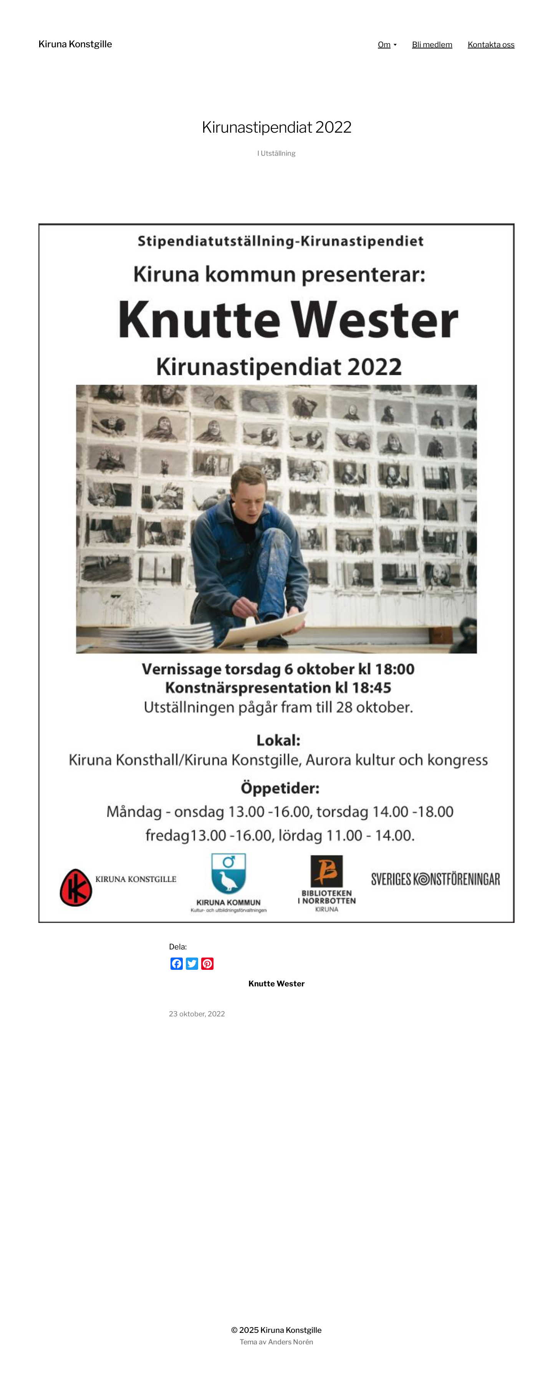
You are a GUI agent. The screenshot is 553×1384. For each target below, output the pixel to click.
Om (384, 44)
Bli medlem (432, 44)
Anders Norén (290, 1342)
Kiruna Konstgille (75, 44)
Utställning (278, 153)
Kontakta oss (491, 44)
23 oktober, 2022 (197, 1014)
